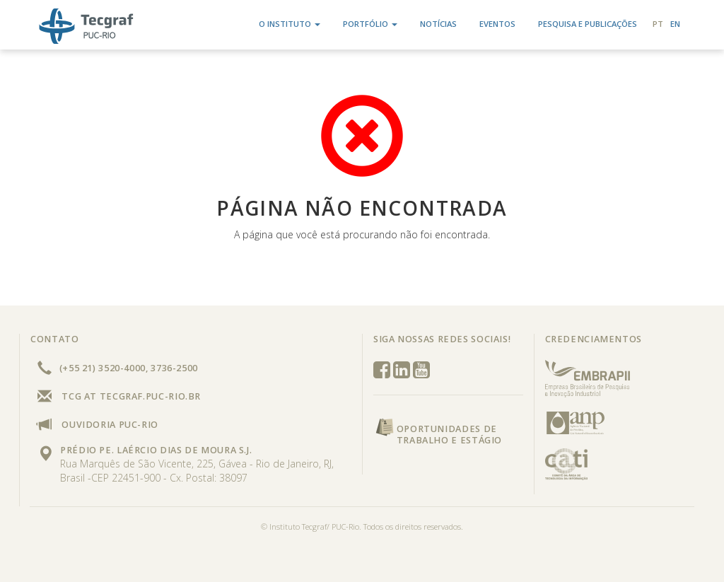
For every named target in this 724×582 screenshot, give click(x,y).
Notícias (438, 23)
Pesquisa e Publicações (587, 23)
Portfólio (370, 23)
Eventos (497, 23)
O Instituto (289, 23)
